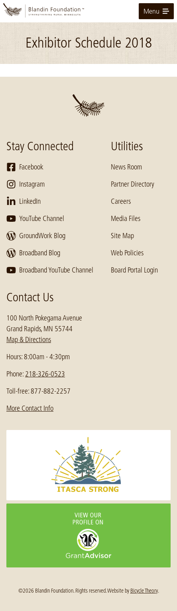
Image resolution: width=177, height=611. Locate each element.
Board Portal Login (134, 270)
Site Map (122, 235)
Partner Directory (132, 184)
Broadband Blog (33, 253)
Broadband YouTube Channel (49, 270)
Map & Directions (28, 339)
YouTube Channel (35, 218)
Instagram (25, 184)
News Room (126, 167)
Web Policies (127, 253)
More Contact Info (29, 408)
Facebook (24, 167)
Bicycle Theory (144, 590)
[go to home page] (88, 11)
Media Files (125, 218)
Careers (121, 201)
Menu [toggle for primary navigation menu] (156, 11)
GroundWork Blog (35, 236)
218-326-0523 (45, 374)
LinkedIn (23, 201)
